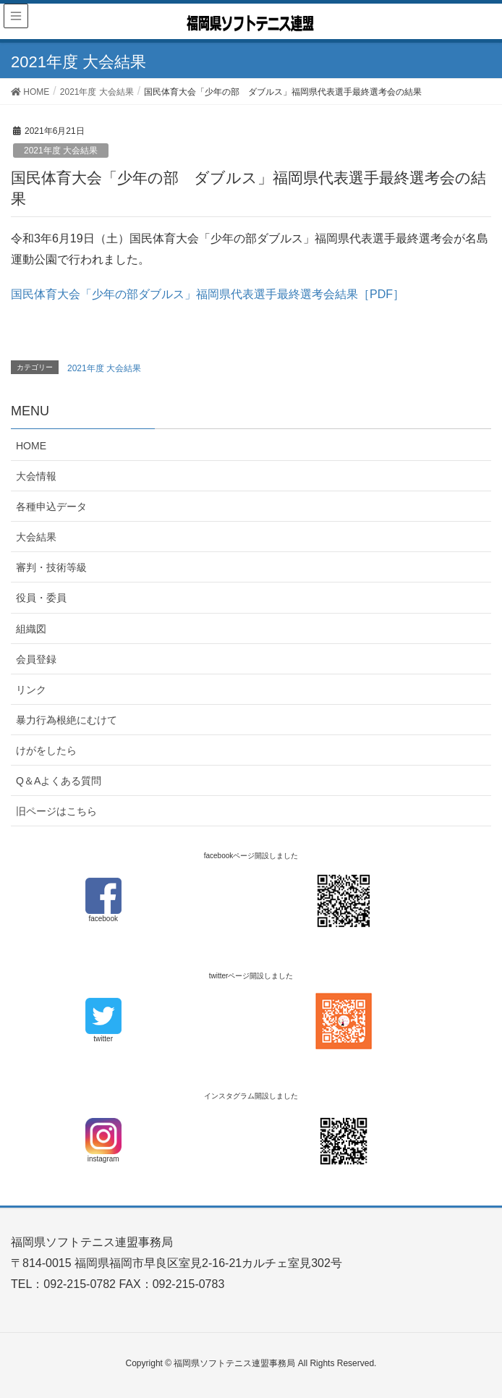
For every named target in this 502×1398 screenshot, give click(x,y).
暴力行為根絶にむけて (66, 720)
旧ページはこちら (56, 811)
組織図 (31, 629)
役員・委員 (41, 597)
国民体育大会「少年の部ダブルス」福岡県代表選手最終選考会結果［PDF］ (207, 294)
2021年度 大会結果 (61, 150)
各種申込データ (51, 506)
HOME (31, 446)
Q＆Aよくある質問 (58, 781)
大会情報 (36, 476)
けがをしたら (46, 750)
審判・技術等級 (51, 567)
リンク (31, 689)
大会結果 (36, 537)
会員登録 (36, 659)
